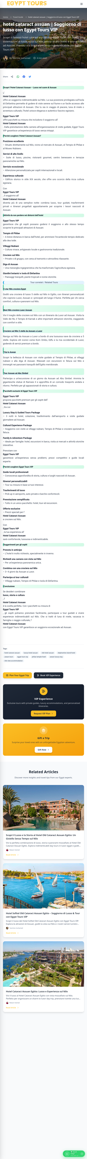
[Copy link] (12, 76)
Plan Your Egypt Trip (17, 675)
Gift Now (43, 749)
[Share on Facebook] (24, 76)
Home (5, 17)
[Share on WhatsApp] (18, 76)
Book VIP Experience (48, 675)
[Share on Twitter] (30, 76)
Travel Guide (18, 17)
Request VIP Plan (43, 713)
